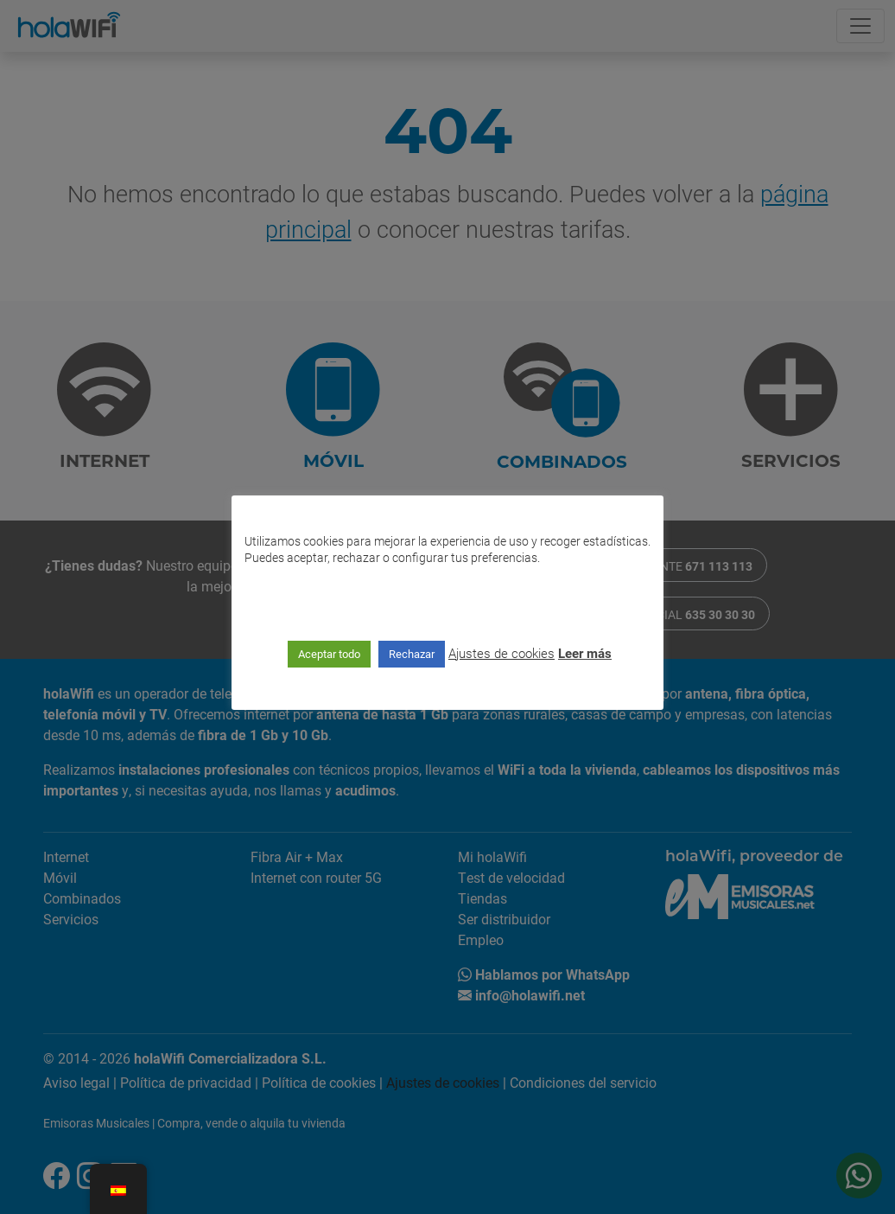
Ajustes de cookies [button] (501, 652)
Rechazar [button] (412, 653)
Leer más (585, 652)
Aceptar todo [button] (329, 653)
